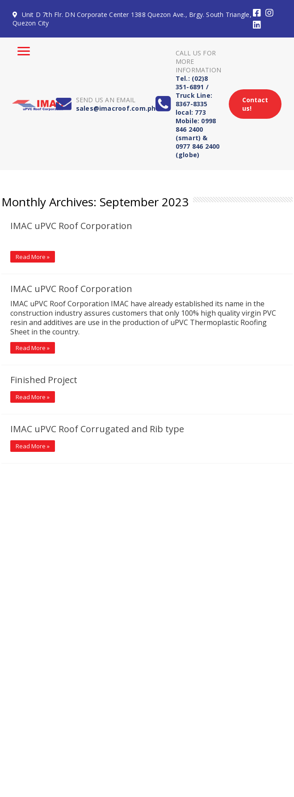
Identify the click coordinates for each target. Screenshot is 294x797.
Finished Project (43, 380)
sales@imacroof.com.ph (116, 108)
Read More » (33, 257)
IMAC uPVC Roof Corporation (71, 226)
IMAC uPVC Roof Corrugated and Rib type (97, 429)
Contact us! (255, 104)
